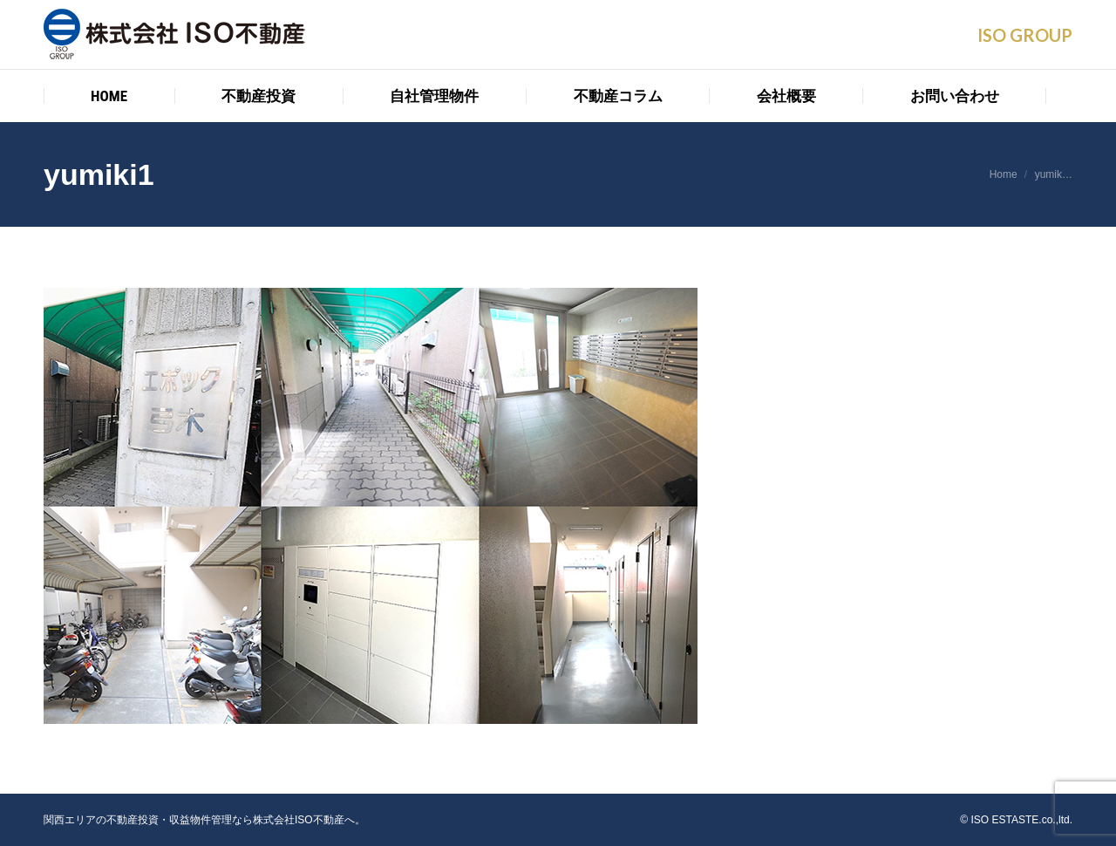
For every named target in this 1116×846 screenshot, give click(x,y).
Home (1003, 174)
